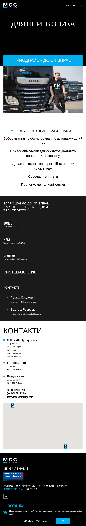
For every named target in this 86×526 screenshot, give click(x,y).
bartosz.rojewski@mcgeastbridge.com (26, 314)
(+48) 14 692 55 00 (16, 393)
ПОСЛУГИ (49, 486)
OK (63, 521)
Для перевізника (13, 489)
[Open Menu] (81, 5)
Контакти (31, 489)
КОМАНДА (62, 486)
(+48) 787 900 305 (16, 390)
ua (68, 5)
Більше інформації (36, 521)
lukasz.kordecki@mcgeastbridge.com (25, 302)
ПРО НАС (8, 486)
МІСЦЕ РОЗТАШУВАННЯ (28, 486)
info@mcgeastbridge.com (20, 396)
